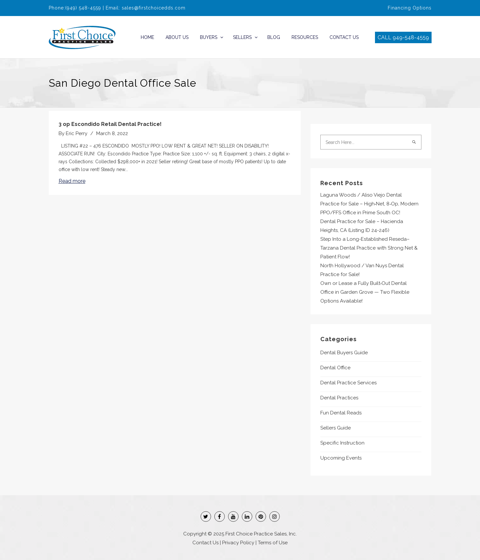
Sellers (242, 37)
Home (147, 37)
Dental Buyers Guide (344, 353)
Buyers (208, 37)
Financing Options (410, 7)
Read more (72, 181)
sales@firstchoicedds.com (154, 7)
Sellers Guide (335, 428)
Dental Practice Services (348, 383)
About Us (177, 37)
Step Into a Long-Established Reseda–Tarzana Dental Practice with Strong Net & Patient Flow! (369, 248)
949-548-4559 (411, 37)
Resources (305, 37)
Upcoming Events (341, 458)
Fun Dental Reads (341, 413)
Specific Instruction (342, 443)
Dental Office (335, 368)
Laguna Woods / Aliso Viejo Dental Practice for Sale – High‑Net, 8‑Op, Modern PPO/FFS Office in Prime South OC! (369, 204)
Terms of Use (273, 543)
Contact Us (344, 37)
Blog (273, 37)
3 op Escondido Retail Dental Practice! (110, 124)
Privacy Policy (238, 543)
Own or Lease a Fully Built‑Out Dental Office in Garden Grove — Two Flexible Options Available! (364, 292)
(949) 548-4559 (83, 7)
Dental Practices (339, 398)
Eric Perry (76, 133)
